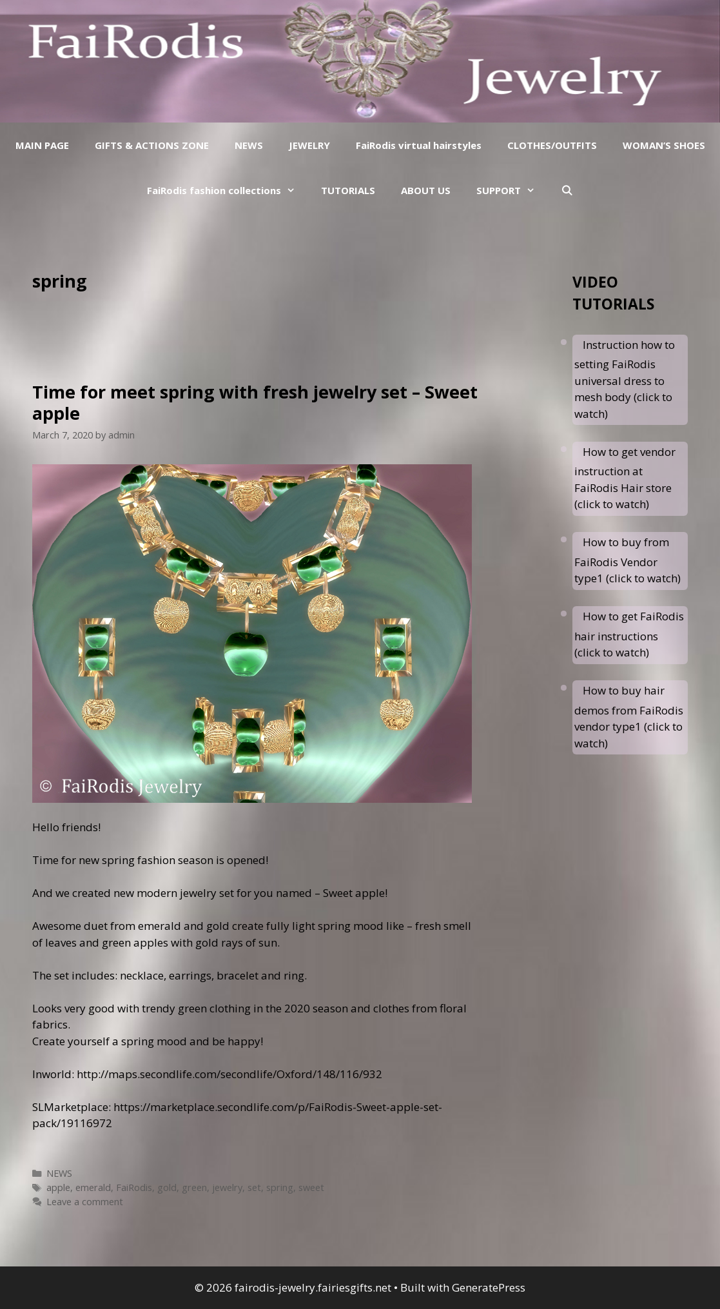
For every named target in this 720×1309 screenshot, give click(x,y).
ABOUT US (426, 190)
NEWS (249, 145)
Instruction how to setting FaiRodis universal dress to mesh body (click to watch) (624, 379)
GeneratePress (488, 1287)
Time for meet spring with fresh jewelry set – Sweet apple (255, 402)
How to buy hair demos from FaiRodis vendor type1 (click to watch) (628, 717)
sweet (311, 1187)
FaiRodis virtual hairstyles (419, 145)
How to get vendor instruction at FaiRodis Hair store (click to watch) (625, 478)
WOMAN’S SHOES (664, 145)
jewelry (227, 1187)
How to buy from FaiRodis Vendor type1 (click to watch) (627, 560)
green (194, 1187)
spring (279, 1187)
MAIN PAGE (42, 145)
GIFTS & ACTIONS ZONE (152, 145)
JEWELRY (309, 145)
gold (167, 1187)
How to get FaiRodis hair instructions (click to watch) (629, 634)
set (254, 1187)
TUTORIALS (348, 190)
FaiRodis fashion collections (227, 190)
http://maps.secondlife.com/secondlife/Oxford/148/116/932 (229, 1074)
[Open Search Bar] (567, 190)
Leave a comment (84, 1202)
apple (58, 1187)
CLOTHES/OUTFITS (552, 145)
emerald (93, 1187)
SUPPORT (512, 190)
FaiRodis (134, 1187)
